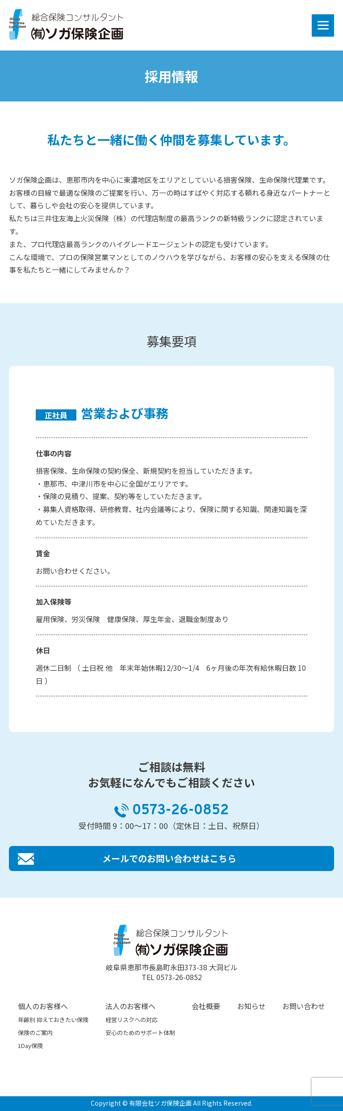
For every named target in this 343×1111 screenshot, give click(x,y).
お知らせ (251, 1006)
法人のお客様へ (130, 1006)
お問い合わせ (303, 1006)
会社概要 (206, 1006)
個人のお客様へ (43, 1006)
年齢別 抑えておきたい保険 (53, 1019)
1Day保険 (30, 1045)
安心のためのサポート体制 (140, 1032)
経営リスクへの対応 (131, 1019)
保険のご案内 (35, 1032)
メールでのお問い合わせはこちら (169, 858)
